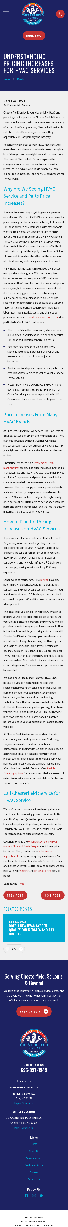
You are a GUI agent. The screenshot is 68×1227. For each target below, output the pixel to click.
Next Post (52, 895)
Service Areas (34, 1158)
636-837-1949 (34, 1070)
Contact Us (34, 1179)
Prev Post (15, 895)
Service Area (34, 1011)
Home (34, 1144)
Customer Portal (34, 1165)
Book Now (34, 36)
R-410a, (44, 580)
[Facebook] (26, 1195)
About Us (34, 1151)
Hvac (21, 884)
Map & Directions (23, 1103)
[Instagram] (34, 1195)
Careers (34, 1172)
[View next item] (21, 949)
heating (24, 870)
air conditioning (42, 870)
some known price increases (43, 317)
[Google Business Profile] (41, 1195)
